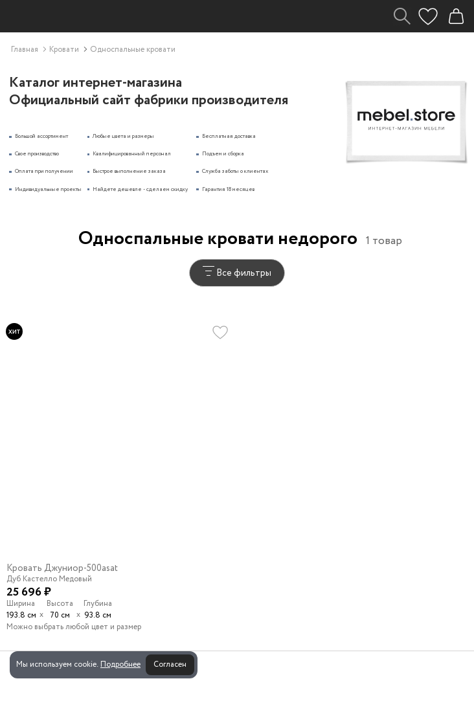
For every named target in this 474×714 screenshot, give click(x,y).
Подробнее (120, 664)
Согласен (169, 664)
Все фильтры (237, 273)
